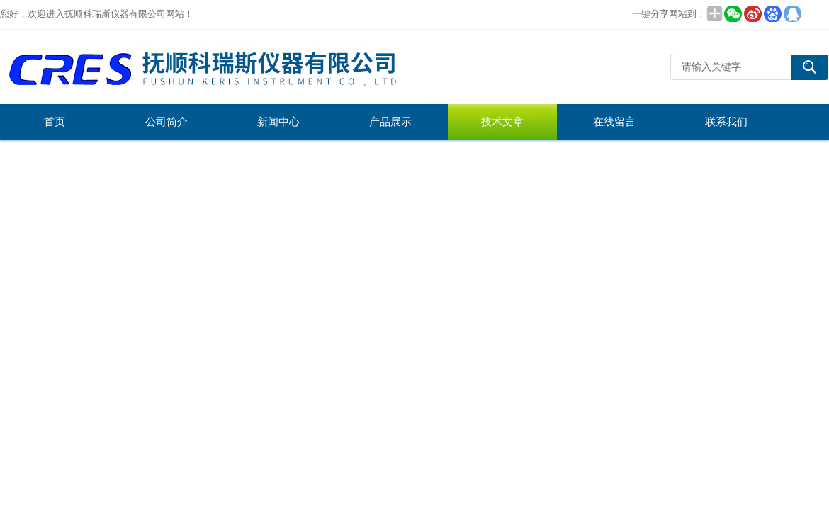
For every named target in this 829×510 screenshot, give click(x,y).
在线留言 (614, 122)
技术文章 (502, 122)
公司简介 (166, 122)
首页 (54, 122)
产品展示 (390, 122)
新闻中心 (278, 122)
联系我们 (726, 122)
